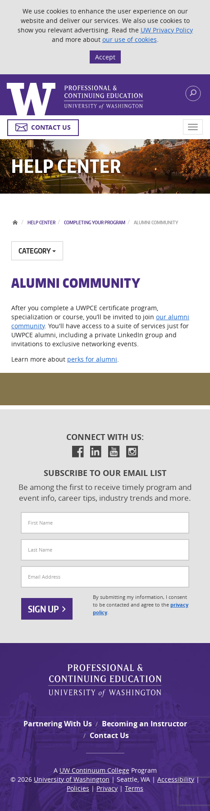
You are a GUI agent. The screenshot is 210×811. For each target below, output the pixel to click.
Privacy (107, 788)
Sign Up (47, 609)
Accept (105, 57)
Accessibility (175, 779)
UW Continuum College (94, 770)
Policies (78, 788)
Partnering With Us (57, 724)
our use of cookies (129, 39)
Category (37, 250)
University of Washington (72, 779)
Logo (75, 99)
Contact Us (109, 735)
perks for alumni (92, 359)
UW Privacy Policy (167, 30)
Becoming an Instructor (144, 724)
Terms (134, 788)
